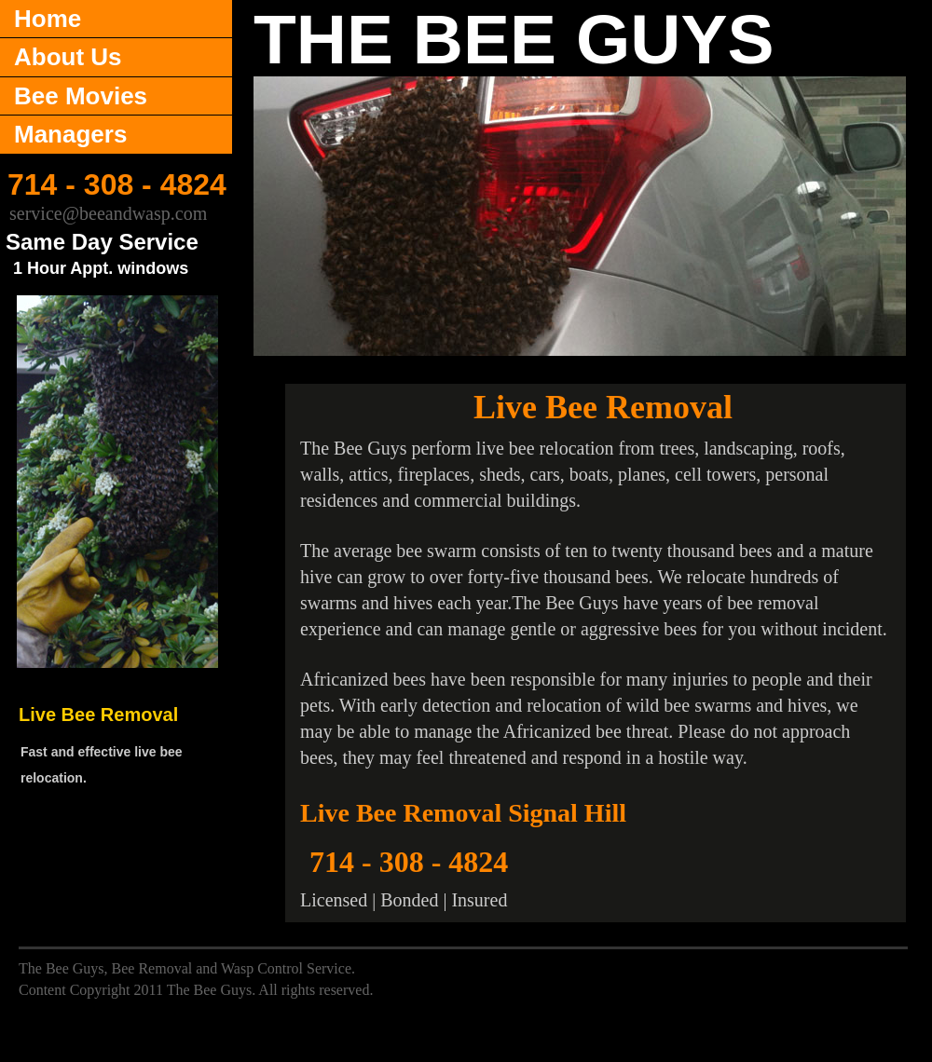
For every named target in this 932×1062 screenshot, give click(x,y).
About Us (68, 57)
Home (47, 19)
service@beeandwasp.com (108, 213)
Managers (70, 134)
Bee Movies (80, 96)
